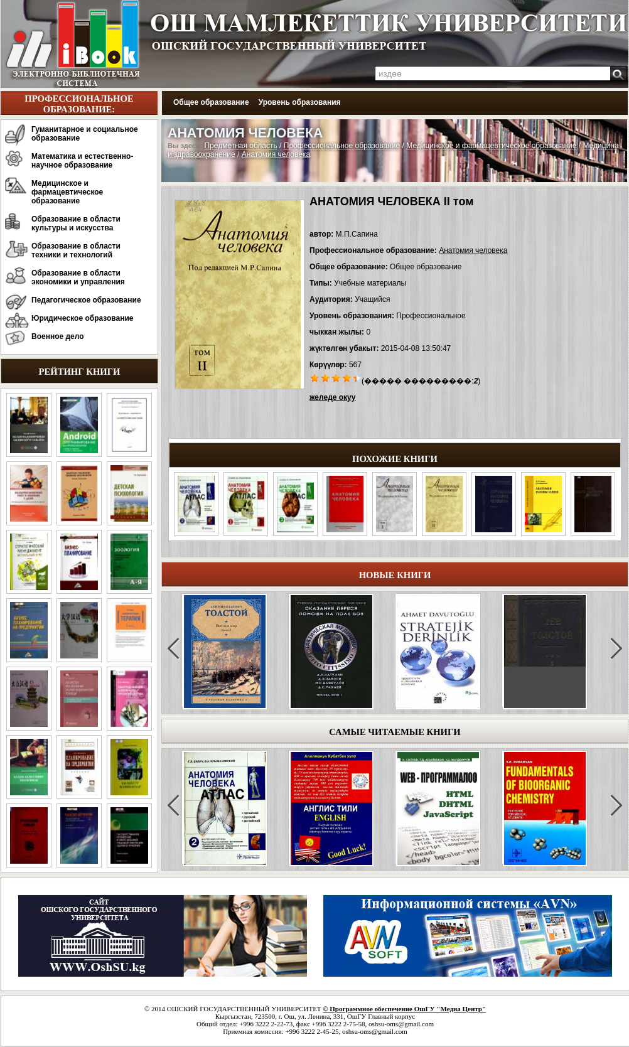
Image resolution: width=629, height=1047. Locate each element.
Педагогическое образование (86, 300)
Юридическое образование (82, 318)
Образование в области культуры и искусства (76, 223)
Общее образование (211, 102)
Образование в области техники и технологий (76, 250)
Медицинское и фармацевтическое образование (67, 192)
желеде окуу (332, 397)
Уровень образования (300, 102)
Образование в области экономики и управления (78, 277)
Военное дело (57, 336)
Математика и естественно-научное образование (82, 160)
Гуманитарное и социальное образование (84, 133)
